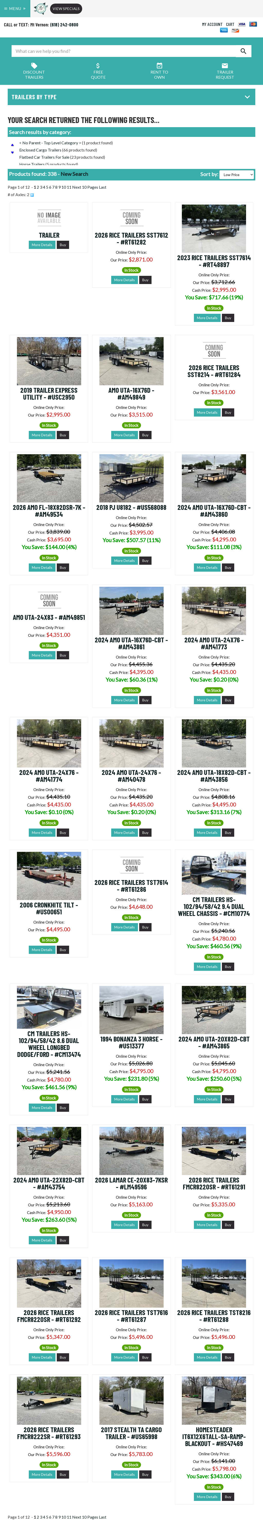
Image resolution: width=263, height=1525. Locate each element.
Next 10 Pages (85, 187)
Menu (15, 8)
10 (63, 187)
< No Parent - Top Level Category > (50, 142)
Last (102, 187)
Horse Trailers (32, 164)
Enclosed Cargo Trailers (40, 149)
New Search (74, 174)
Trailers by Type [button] (132, 96)
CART (230, 24)
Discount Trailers (34, 71)
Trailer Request (225, 71)
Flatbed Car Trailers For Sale (44, 157)
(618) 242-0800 (64, 24)
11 (69, 187)
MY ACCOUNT (212, 24)
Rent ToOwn (159, 71)
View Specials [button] (66, 8)
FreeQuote (98, 71)
